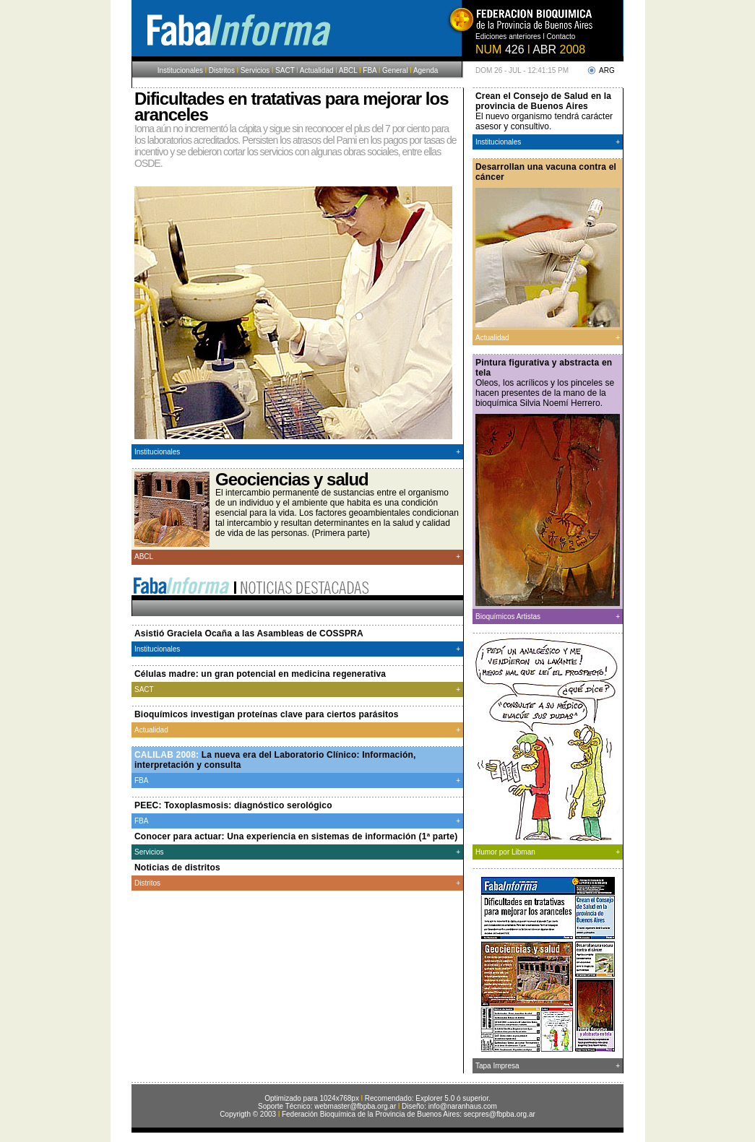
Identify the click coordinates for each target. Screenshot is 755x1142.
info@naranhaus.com (462, 1106)
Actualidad (316, 70)
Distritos (222, 70)
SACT (285, 70)
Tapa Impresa (497, 1066)
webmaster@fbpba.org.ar (355, 1106)
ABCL (348, 70)
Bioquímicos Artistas (507, 616)
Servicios (255, 70)
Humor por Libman (505, 852)
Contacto (560, 36)
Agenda (425, 70)
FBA (369, 70)
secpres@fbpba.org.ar (499, 1114)
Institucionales (180, 70)
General (395, 70)
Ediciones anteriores (509, 36)
